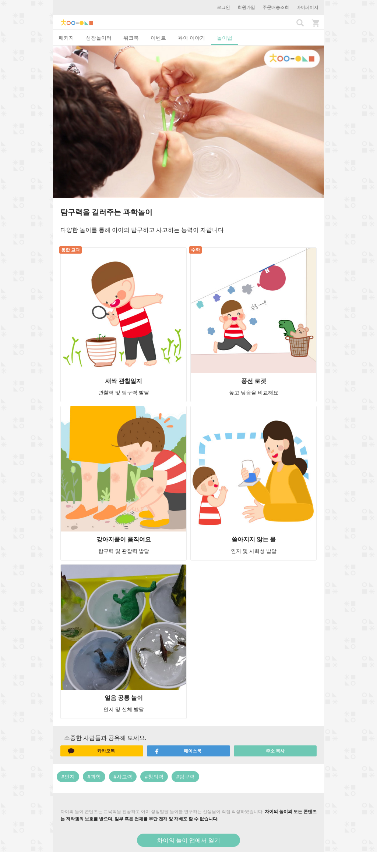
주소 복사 (275, 751)
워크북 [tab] (131, 37)
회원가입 (246, 7)
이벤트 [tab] (158, 37)
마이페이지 (307, 7)
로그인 (223, 7)
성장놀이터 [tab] (99, 37)
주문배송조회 (276, 7)
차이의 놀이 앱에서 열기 (188, 840)
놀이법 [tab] (224, 37)
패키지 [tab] (66, 37)
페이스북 (177, 751)
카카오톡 (91, 751)
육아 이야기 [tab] (191, 37)
